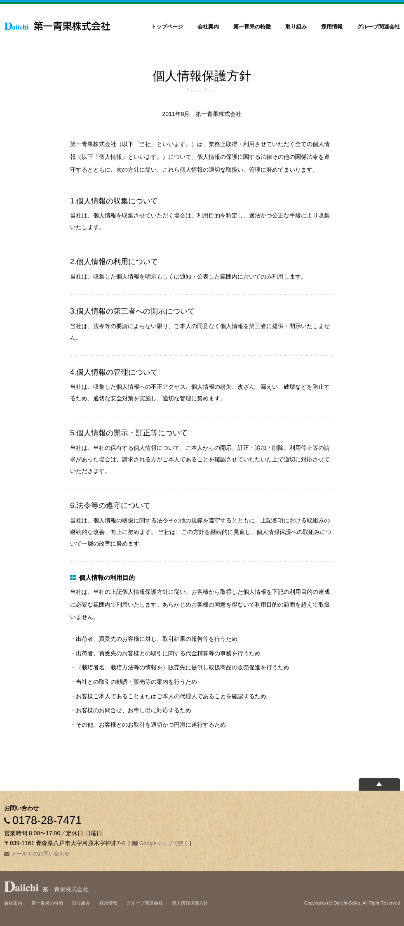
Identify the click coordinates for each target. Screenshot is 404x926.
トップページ (167, 27)
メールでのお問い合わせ (40, 853)
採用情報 (332, 27)
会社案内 (208, 27)
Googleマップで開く (164, 843)
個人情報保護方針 (190, 902)
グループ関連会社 (378, 27)
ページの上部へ (379, 784)
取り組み (296, 27)
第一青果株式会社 (57, 26)
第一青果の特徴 (252, 27)
